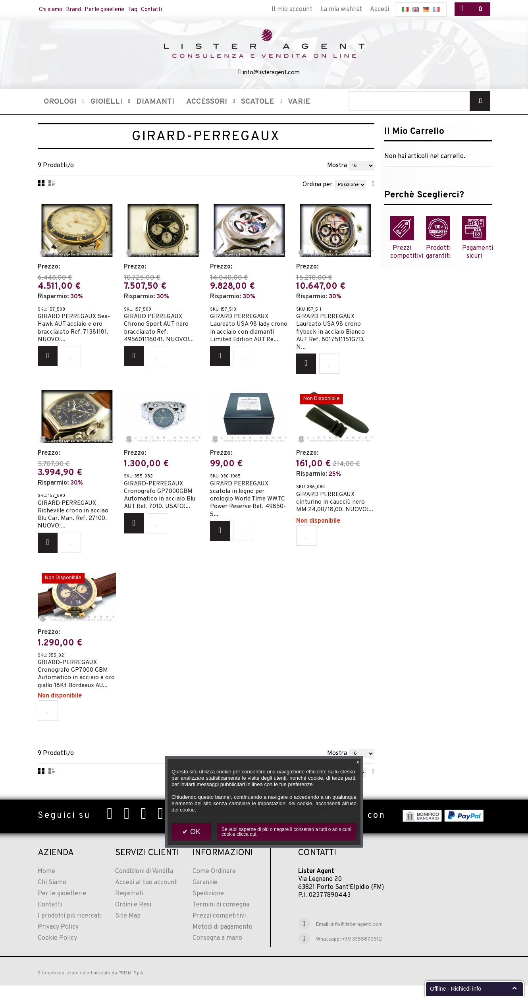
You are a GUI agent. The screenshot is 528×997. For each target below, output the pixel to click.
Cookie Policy (57, 950)
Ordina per (318, 184)
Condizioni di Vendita (144, 883)
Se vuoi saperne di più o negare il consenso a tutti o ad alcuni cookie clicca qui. (286, 832)
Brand (81, 10)
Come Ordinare (214, 883)
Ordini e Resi (133, 917)
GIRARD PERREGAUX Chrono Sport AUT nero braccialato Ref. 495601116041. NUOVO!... (160, 325)
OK (194, 832)
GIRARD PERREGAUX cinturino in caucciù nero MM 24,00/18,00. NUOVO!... (331, 505)
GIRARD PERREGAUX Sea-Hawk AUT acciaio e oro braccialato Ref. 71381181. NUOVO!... (76, 325)
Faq (153, 10)
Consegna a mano (217, 950)
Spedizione (208, 906)
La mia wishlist (341, 10)
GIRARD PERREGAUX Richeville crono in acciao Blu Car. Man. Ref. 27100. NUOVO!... (74, 514)
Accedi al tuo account (146, 894)
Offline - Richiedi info (455, 988)
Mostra (337, 165)
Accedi (379, 10)
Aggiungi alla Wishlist (71, 357)
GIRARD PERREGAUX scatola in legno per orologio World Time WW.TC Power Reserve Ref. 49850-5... (249, 498)
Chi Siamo (52, 894)
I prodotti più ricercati (70, 928)
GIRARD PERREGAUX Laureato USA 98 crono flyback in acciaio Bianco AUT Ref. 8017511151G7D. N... (332, 329)
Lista (51, 182)
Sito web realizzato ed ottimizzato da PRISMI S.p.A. (90, 985)
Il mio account (292, 10)
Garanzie (205, 894)
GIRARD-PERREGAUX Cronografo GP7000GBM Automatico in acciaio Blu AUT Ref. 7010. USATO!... (160, 494)
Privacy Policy (58, 939)
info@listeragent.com (271, 72)
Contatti (176, 10)
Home (46, 883)
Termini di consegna (221, 917)
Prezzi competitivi (219, 928)
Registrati (129, 906)
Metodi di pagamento (222, 939)
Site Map (128, 928)
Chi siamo (53, 10)
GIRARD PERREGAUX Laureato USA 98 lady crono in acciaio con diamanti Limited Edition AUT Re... (244, 329)
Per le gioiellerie (119, 10)
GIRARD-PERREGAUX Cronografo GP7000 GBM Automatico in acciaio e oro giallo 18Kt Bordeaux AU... (74, 678)
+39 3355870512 (362, 951)
